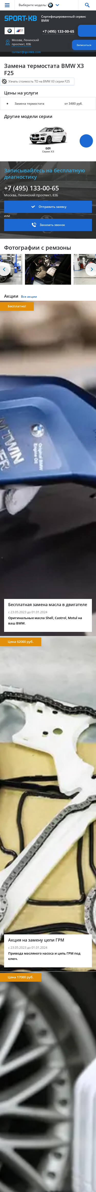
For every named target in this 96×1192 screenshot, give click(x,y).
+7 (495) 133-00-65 (58, 31)
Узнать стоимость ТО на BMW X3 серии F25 (39, 81)
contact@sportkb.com (26, 52)
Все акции (29, 296)
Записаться (84, 45)
